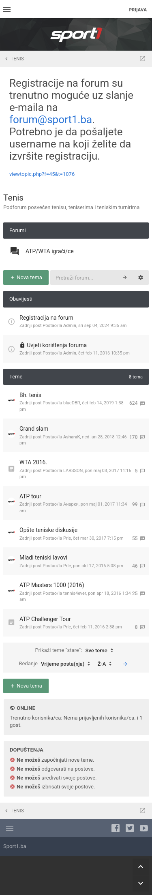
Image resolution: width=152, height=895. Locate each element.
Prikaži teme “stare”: (76, 650)
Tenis (13, 198)
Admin (69, 325)
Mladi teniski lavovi (43, 557)
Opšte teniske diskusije (48, 530)
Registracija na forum (46, 317)
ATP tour (30, 496)
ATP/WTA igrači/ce (50, 251)
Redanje (56, 664)
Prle (67, 538)
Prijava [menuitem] (138, 9)
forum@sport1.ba (50, 119)
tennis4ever (74, 593)
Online (26, 708)
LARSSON (73, 470)
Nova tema (26, 277)
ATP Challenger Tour (45, 619)
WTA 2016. (33, 462)
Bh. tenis (30, 395)
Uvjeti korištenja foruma (57, 345)
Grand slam (33, 428)
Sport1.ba (14, 846)
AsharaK (71, 437)
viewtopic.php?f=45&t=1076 (42, 174)
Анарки (71, 504)
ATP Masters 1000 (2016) (51, 585)
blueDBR (71, 403)
